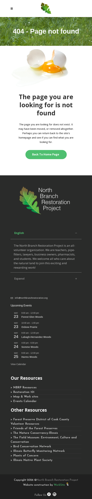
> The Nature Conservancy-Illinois (34, 433)
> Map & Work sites (24, 396)
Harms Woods (29, 357)
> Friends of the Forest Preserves (34, 428)
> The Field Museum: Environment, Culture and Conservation (44, 439)
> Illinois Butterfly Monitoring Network (38, 451)
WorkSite (59, 485)
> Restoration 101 (22, 392)
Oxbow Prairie (29, 327)
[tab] (46, 233)
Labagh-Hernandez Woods (36, 337)
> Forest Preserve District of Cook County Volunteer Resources (40, 421)
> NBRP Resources (24, 387)
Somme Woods (29, 347)
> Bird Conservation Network (31, 446)
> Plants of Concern (24, 455)
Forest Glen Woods (32, 317)
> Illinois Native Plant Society (31, 460)
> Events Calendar (24, 401)
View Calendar (18, 364)
